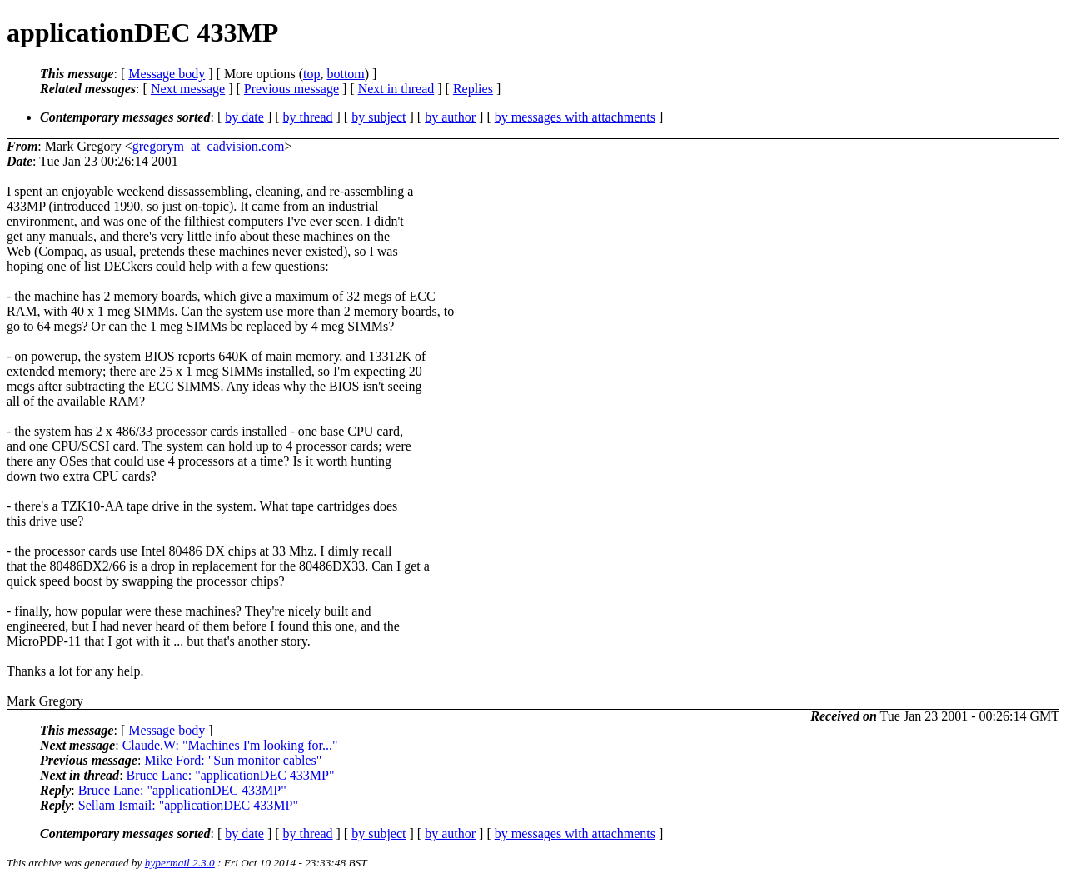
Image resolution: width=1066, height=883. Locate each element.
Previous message (291, 89)
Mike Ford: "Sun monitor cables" (232, 760)
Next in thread (396, 89)
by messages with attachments (575, 117)
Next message (188, 89)
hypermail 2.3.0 (180, 862)
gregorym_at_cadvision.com (208, 146)
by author (450, 117)
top (311, 74)
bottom (345, 74)
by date (244, 117)
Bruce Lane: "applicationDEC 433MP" (231, 775)
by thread (308, 117)
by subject (378, 117)
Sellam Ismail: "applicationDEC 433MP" (188, 805)
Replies (473, 89)
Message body (166, 74)
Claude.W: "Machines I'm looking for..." (230, 745)
